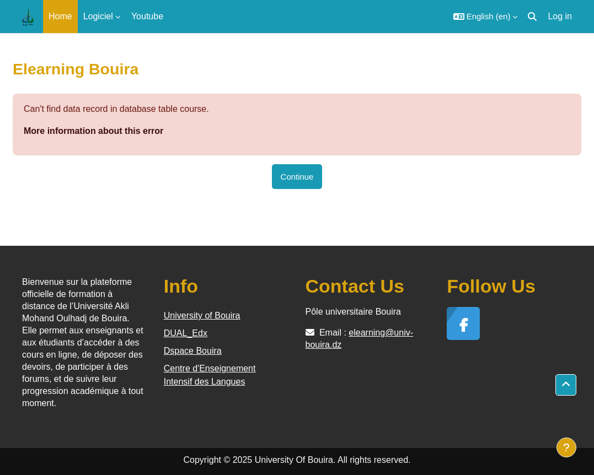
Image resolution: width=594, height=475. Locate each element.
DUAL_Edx (185, 333)
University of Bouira (202, 315)
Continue (297, 176)
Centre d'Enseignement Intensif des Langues (210, 375)
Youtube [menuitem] (147, 16)
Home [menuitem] (60, 16)
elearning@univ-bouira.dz (360, 338)
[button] (486, 16)
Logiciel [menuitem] (98, 16)
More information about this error (93, 131)
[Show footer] (566, 447)
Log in (560, 16)
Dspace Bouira (193, 350)
